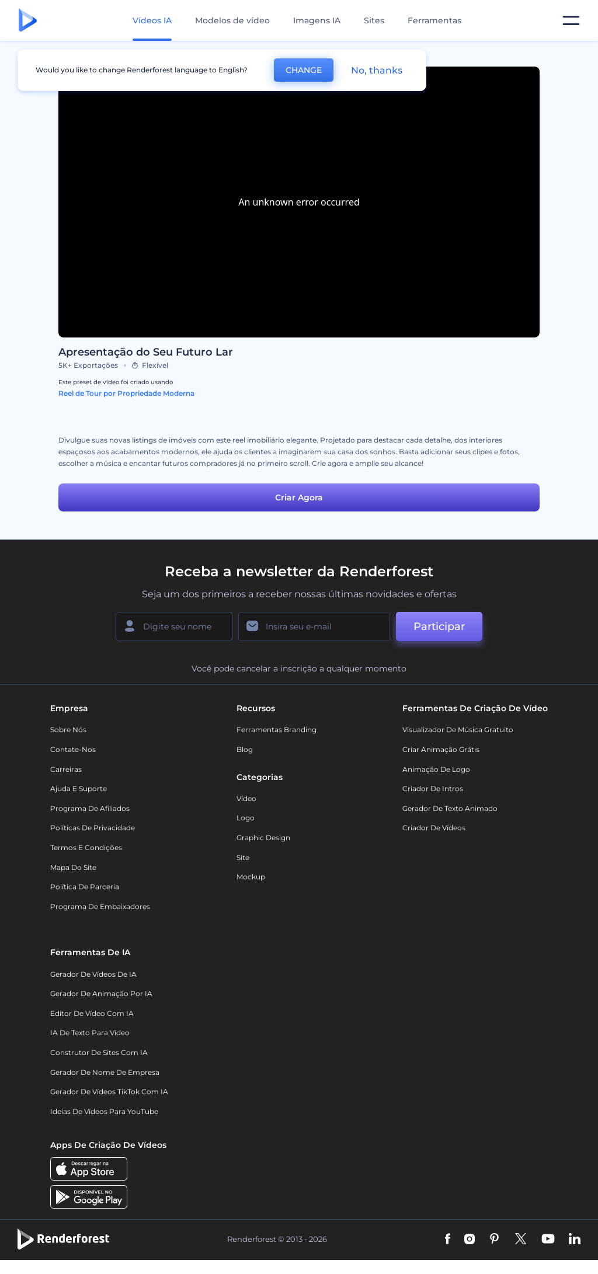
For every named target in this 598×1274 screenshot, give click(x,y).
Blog (245, 749)
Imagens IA (316, 20)
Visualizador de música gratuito (457, 729)
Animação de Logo (436, 769)
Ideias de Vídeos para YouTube (104, 1111)
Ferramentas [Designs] (434, 20)
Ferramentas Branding (277, 729)
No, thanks (376, 70)
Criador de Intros (432, 788)
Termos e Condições (86, 847)
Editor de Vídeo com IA (92, 1013)
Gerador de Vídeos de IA (93, 974)
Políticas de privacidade (92, 827)
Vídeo (246, 798)
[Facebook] (447, 1239)
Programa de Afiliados (90, 808)
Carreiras (66, 769)
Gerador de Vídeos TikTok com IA (109, 1091)
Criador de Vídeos (433, 827)
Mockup (251, 876)
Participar (439, 626)
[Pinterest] (494, 1239)
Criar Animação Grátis (440, 749)
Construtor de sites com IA (99, 1052)
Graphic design (263, 837)
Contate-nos (73, 749)
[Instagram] (469, 1239)
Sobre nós (68, 729)
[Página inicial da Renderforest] (28, 20)
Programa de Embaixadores (100, 906)
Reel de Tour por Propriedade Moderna (126, 393)
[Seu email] (314, 626)
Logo (246, 817)
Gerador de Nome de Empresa (104, 1072)
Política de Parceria (84, 886)
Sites (374, 20)
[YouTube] (548, 1239)
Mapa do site (73, 867)
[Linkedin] (574, 1239)
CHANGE (304, 70)
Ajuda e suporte (78, 788)
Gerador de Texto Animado (450, 808)
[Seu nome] (174, 626)
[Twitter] (520, 1239)
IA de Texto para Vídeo (90, 1032)
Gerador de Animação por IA (101, 993)
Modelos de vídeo (232, 20)
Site (243, 857)
